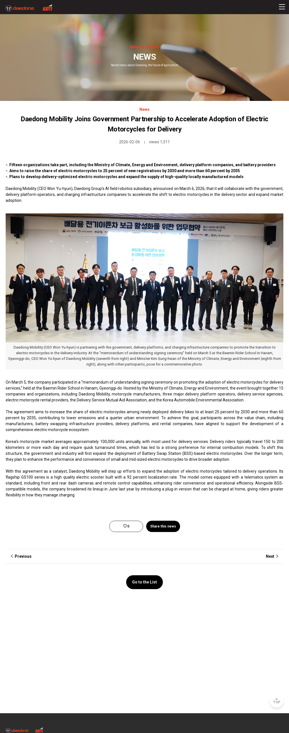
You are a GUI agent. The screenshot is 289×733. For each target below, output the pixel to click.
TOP (276, 702)
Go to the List (144, 582)
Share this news (163, 526)
